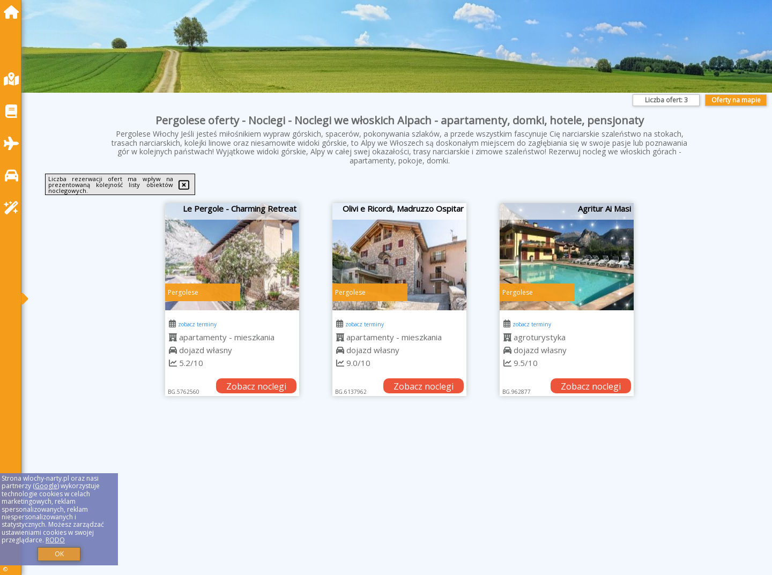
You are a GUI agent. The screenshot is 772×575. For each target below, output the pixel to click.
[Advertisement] (354, 499)
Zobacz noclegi (256, 386)
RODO (55, 539)
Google (46, 485)
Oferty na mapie (736, 99)
